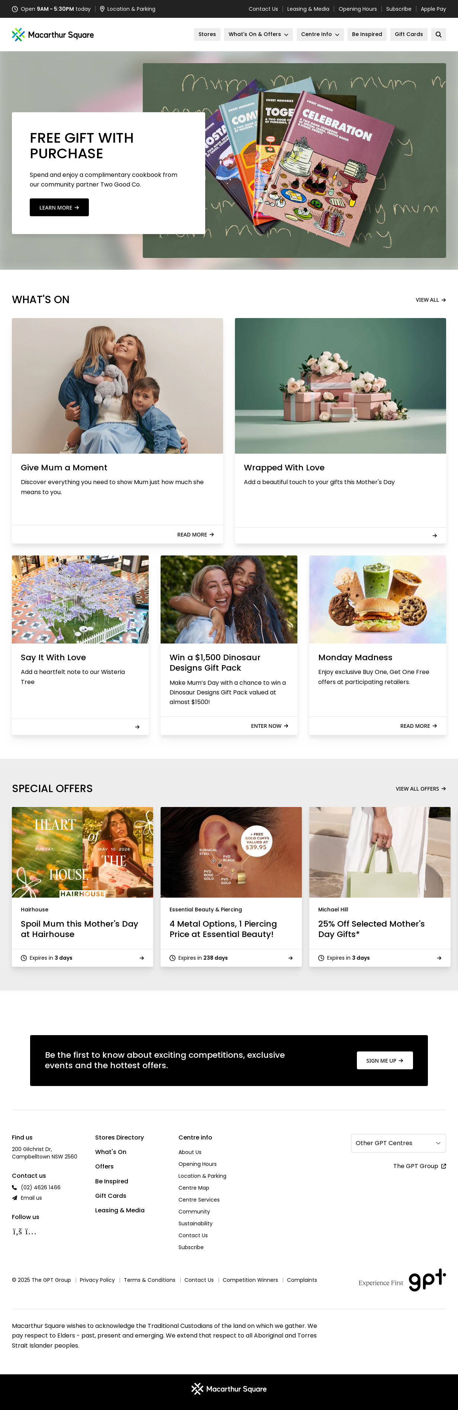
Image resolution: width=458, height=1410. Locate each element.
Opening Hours (358, 9)
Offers (104, 1166)
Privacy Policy (97, 1280)
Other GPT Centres (384, 1143)
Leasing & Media (308, 9)
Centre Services (199, 1199)
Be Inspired (111, 1181)
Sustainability (195, 1223)
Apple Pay (433, 9)
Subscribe (399, 9)
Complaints (302, 1280)
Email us (31, 1198)
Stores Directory (119, 1137)
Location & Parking (202, 1176)
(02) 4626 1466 (41, 1187)
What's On (110, 1151)
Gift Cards (110, 1195)
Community (194, 1211)
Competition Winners (250, 1280)
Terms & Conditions (149, 1280)
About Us (189, 1152)
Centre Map (193, 1188)
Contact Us (263, 9)
